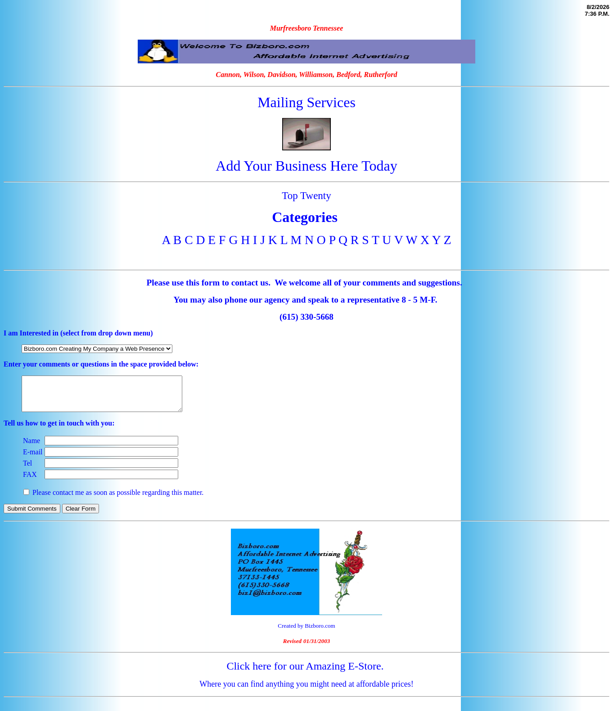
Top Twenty (306, 195)
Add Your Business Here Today (306, 166)
